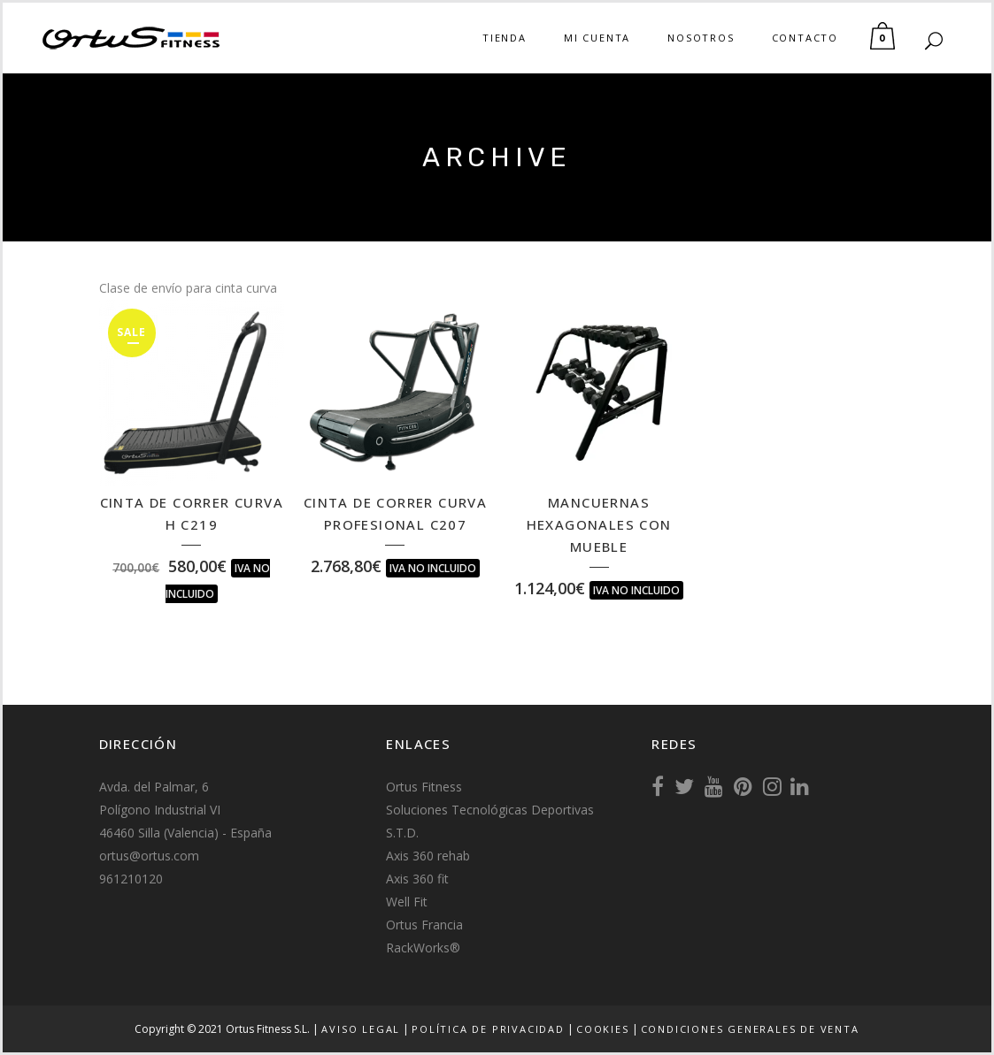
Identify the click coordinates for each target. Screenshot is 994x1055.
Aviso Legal (360, 1029)
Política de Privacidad (488, 1029)
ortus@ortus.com (149, 855)
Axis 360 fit (417, 878)
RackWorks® (423, 947)
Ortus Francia (424, 924)
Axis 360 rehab (428, 855)
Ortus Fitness (424, 786)
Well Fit (407, 901)
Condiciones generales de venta (750, 1029)
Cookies (602, 1029)
